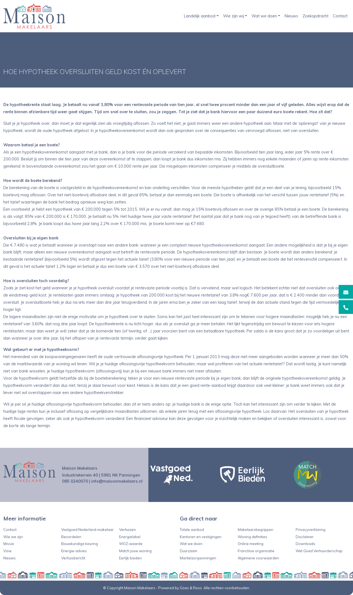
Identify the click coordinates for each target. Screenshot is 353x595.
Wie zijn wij (233, 16)
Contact (340, 16)
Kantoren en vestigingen (200, 537)
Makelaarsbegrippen (255, 529)
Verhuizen (127, 529)
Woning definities (252, 537)
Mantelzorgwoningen (198, 558)
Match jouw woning (135, 551)
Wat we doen (264, 16)
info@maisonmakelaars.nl (117, 481)
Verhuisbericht (73, 558)
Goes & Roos (191, 588)
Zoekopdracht (315, 16)
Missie (8, 543)
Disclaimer (305, 537)
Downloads (305, 543)
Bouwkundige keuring (79, 543)
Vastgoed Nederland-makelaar (87, 529)
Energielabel (129, 537)
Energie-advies (74, 551)
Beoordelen (71, 537)
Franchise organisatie (256, 551)
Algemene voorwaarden (258, 558)
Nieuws (291, 16)
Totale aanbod (192, 529)
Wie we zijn (13, 537)
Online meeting (250, 543)
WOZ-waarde (131, 543)
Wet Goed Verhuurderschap (319, 551)
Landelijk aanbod (199, 16)
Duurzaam (188, 551)
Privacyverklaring (310, 529)
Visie (7, 551)
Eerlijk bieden (130, 558)
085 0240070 (75, 481)
